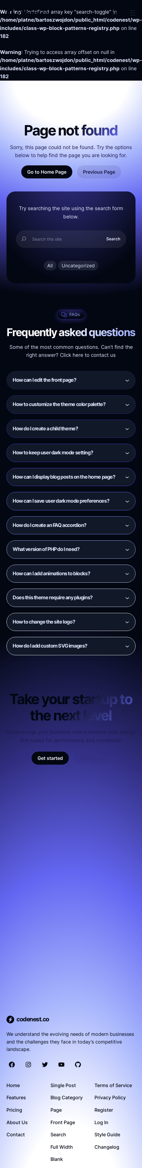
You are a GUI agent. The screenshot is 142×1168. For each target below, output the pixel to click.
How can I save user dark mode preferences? (61, 501)
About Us (17, 1122)
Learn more (92, 758)
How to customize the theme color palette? (59, 404)
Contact (15, 1134)
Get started (50, 758)
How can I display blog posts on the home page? (64, 477)
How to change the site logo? (44, 622)
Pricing (14, 1110)
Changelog (106, 1147)
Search (113, 238)
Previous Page (99, 172)
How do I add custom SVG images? (50, 646)
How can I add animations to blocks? (51, 573)
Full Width (61, 1147)
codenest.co (32, 12)
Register (103, 1110)
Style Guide (107, 1134)
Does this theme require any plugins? (53, 597)
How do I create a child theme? (45, 429)
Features (16, 1097)
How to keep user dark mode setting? (53, 453)
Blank (56, 1159)
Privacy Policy (110, 1097)
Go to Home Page (46, 172)
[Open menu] (132, 13)
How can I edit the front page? (44, 380)
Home (13, 1085)
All (50, 266)
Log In (101, 1122)
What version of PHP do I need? (46, 549)
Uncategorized (78, 266)
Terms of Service (113, 1085)
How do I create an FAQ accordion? (49, 525)
